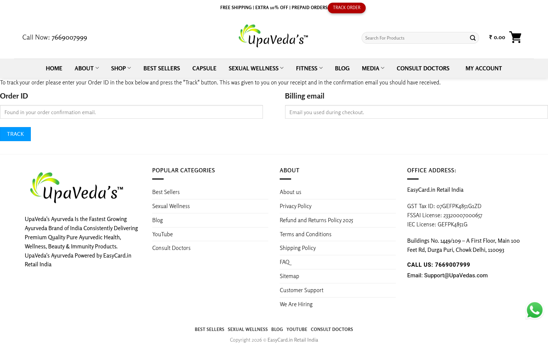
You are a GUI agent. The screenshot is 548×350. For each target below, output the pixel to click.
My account (484, 68)
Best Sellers (161, 68)
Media (373, 68)
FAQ (285, 261)
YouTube (162, 234)
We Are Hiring (296, 304)
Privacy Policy (296, 205)
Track (15, 133)
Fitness (309, 68)
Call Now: (54, 37)
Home (54, 68)
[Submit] (473, 38)
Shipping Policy (298, 247)
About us (290, 191)
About (87, 68)
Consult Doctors (423, 68)
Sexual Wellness (256, 68)
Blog (342, 68)
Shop (121, 68)
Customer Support (301, 289)
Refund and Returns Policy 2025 (316, 219)
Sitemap (289, 275)
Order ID (14, 95)
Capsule (205, 68)
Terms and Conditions (305, 234)
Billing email (305, 95)
